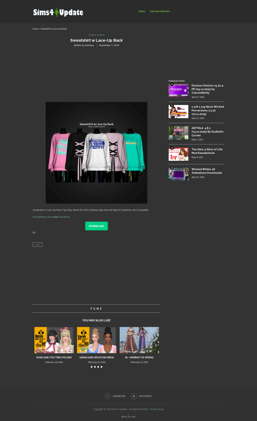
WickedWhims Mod (43, 216)
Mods (142, 11)
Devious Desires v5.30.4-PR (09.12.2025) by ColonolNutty (208, 89)
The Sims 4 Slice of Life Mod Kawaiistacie (207, 151)
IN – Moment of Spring (139, 357)
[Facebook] (115, 396)
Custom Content (160, 11)
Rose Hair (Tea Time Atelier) (54, 357)
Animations (64, 216)
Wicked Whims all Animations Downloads (207, 171)
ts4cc (37, 244)
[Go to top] (128, 416)
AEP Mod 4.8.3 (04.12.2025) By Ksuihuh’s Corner (208, 132)
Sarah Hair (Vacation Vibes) (96, 357)
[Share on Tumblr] (100, 308)
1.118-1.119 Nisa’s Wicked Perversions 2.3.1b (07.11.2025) (208, 110)
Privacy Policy (157, 409)
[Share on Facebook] (91, 308)
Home (36, 28)
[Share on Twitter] (94, 308)
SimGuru (89, 45)
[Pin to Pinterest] (98, 308)
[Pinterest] (141, 396)
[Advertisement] (96, 74)
